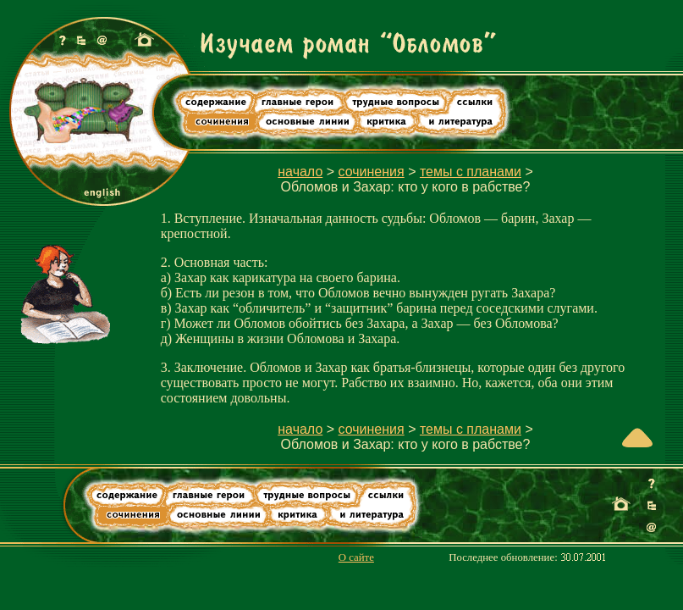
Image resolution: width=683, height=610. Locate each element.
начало (300, 171)
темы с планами (470, 171)
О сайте (356, 557)
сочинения (372, 171)
